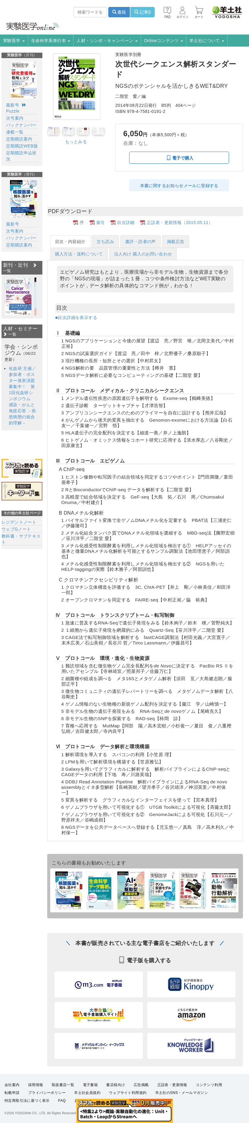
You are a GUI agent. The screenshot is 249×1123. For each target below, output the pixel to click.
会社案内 (12, 1096)
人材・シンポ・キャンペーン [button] (107, 40)
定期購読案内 (19, 139)
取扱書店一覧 (63, 1096)
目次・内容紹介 (70, 241)
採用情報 (35, 1096)
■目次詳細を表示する (76, 317)
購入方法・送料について (79, 254)
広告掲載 (141, 1096)
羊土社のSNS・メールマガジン (181, 1104)
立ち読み (105, 241)
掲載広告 (176, 241)
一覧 (9, 334)
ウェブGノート (16, 529)
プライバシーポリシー (47, 1104)
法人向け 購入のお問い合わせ (143, 254)
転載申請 (12, 1104)
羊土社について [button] (206, 40)
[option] (18, 296)
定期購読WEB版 (22, 145)
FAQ (62, 1111)
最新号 (12, 105)
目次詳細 (126, 222)
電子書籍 (90, 1096)
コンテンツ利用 (209, 1096)
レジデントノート (19, 522)
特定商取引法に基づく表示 (27, 1111)
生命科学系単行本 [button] (50, 40)
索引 (100, 222)
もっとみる (76, 141)
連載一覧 (15, 132)
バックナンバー (21, 125)
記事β (142, 12)
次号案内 (15, 118)
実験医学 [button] (14, 40)
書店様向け (115, 1096)
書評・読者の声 (140, 241)
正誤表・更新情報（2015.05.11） (180, 222)
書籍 (119, 12)
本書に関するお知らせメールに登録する (179, 185)
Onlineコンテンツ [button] (163, 40)
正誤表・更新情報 (172, 1096)
